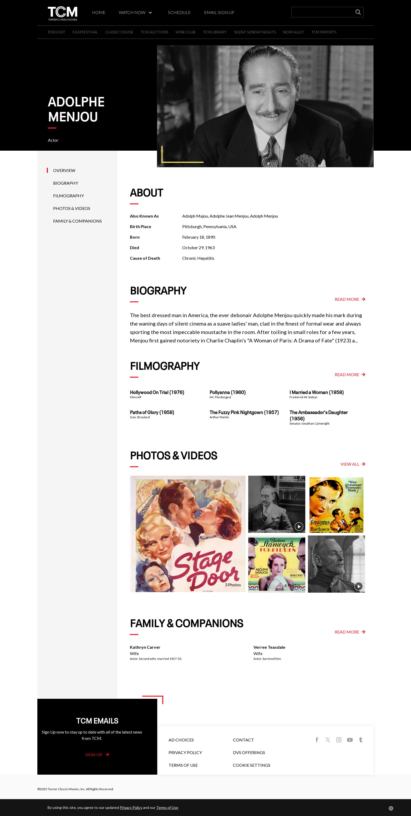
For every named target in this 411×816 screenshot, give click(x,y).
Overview (64, 170)
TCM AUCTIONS (154, 32)
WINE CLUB (186, 32)
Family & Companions (77, 220)
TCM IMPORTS (323, 32)
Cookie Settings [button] (251, 765)
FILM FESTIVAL (85, 32)
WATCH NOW (132, 12)
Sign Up (97, 754)
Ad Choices (181, 739)
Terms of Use (183, 765)
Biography (65, 182)
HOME (98, 12)
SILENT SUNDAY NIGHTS (255, 32)
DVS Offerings (249, 752)
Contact (243, 739)
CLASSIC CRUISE (119, 32)
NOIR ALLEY (293, 32)
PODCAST (56, 32)
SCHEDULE (179, 12)
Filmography (68, 195)
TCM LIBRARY (215, 32)
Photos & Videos (71, 208)
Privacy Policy (185, 752)
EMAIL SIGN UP (219, 12)
